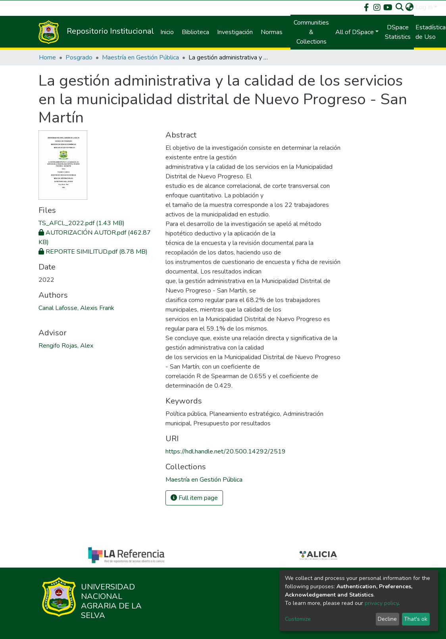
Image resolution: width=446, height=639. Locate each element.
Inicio (167, 32)
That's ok (415, 619)
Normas (272, 32)
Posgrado (78, 57)
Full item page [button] (194, 498)
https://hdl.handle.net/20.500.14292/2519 (225, 451)
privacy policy (381, 603)
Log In (424, 7)
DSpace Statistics (398, 32)
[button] (410, 7)
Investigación (235, 32)
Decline (387, 619)
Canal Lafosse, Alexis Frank (76, 308)
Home (47, 57)
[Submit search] (400, 7)
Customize (298, 619)
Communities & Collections (311, 32)
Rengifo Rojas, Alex (65, 345)
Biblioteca (195, 32)
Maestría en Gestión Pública (140, 57)
